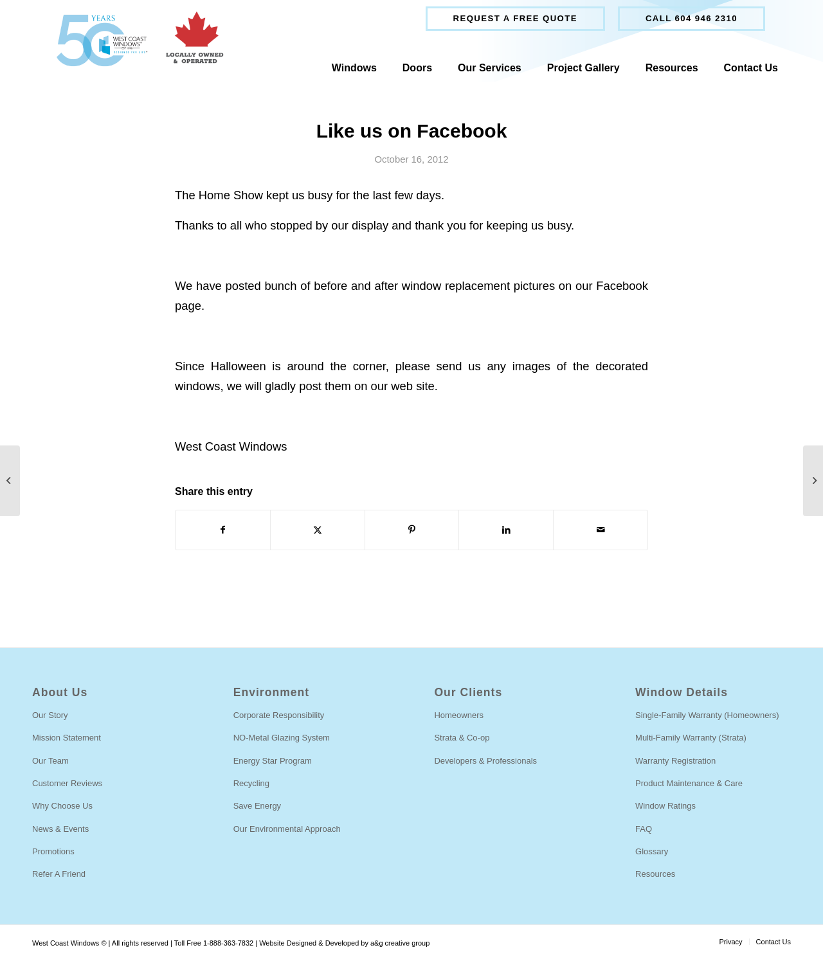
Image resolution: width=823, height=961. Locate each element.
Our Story (50, 715)
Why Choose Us (62, 806)
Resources (655, 874)
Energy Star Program (272, 761)
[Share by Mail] (600, 530)
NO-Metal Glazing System (281, 737)
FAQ (643, 829)
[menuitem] (515, 18)
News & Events (60, 829)
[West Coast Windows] (134, 40)
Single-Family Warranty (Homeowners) (707, 715)
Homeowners (459, 715)
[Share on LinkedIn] (506, 530)
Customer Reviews (67, 783)
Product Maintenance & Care (689, 783)
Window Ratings (665, 806)
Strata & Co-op (461, 737)
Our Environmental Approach (287, 829)
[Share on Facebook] (223, 530)
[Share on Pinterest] (412, 530)
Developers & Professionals (485, 761)
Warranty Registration (675, 761)
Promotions (53, 851)
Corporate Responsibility (279, 715)
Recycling (251, 783)
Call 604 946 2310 (691, 18)
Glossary (651, 851)
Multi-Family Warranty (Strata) (690, 737)
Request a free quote (515, 18)
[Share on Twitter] (318, 530)
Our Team (50, 761)
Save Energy (257, 806)
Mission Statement (66, 737)
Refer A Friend (59, 874)
